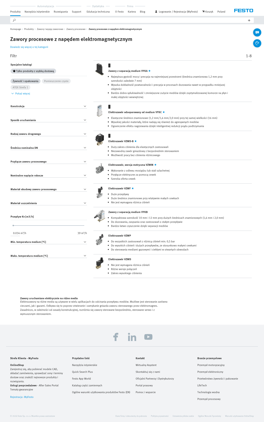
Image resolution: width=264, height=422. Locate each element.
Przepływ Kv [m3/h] (22, 216)
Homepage (15, 29)
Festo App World (81, 378)
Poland (221, 12)
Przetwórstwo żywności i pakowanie (217, 378)
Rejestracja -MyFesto (22, 397)
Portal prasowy (144, 385)
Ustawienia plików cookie (183, 415)
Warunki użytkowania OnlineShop (239, 415)
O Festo (119, 12)
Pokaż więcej (20, 93)
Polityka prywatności (160, 415)
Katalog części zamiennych (87, 385)
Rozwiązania (61, 12)
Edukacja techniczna (98, 12)
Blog (142, 12)
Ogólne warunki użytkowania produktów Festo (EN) (101, 392)
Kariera (132, 12)
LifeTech (202, 385)
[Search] (132, 20)
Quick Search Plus (82, 372)
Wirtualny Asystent (146, 365)
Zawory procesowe (75, 29)
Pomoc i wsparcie (146, 392)
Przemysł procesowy (208, 399)
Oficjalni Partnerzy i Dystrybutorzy (155, 378)
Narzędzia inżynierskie (37, 12)
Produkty (15, 12)
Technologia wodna (208, 392)
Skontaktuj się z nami (148, 372)
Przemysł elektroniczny (210, 372)
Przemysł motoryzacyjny (210, 365)
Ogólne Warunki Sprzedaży (209, 415)
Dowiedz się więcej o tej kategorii (29, 47)
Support (76, 12)
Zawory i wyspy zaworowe (50, 29)
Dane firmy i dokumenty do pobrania (131, 415)
